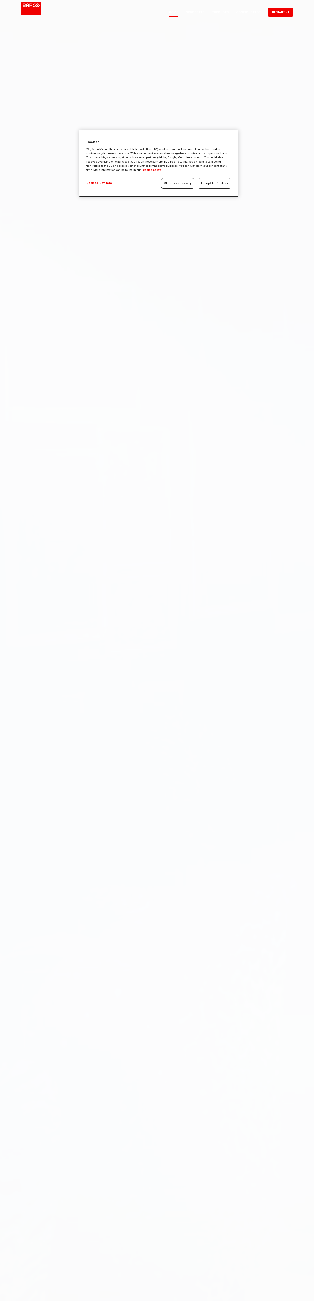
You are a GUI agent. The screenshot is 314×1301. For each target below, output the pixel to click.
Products (220, 12)
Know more (35, 680)
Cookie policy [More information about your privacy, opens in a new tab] (152, 170)
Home (173, 12)
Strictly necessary (178, 183)
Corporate (195, 12)
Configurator (248, 12)
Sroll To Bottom (160, 1280)
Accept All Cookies (214, 183)
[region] (158, 163)
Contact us (280, 12)
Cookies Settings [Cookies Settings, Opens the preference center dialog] (99, 183)
